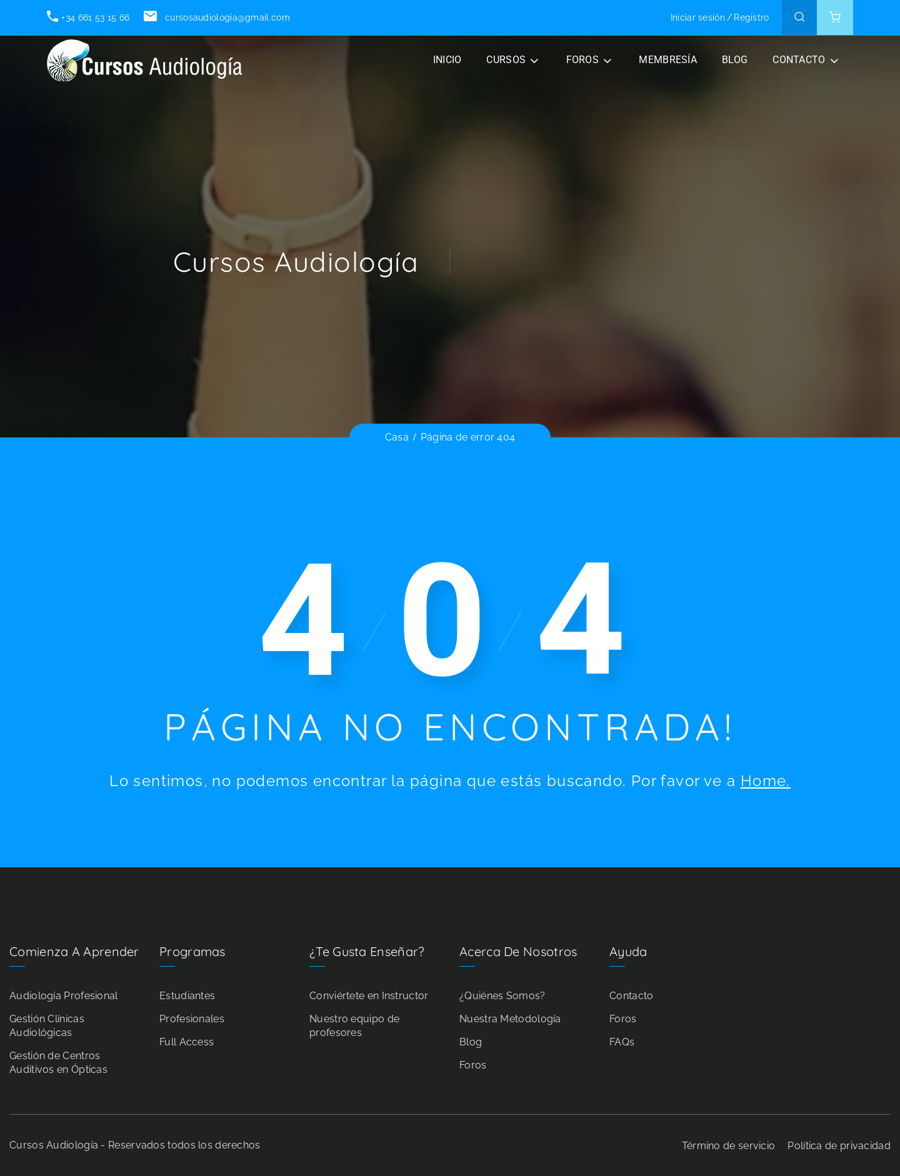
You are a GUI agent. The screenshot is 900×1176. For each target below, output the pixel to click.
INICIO (447, 60)
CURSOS (506, 60)
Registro (751, 17)
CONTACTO (798, 60)
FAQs (621, 1042)
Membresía (668, 60)
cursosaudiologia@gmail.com (216, 17)
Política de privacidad (839, 1146)
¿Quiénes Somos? (502, 996)
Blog (470, 1042)
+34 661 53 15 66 (88, 17)
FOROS (582, 60)
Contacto (631, 996)
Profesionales (191, 1019)
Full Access (186, 1042)
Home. (766, 781)
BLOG (735, 60)
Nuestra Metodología (510, 1019)
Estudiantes (187, 996)
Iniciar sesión (698, 17)
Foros (473, 1065)
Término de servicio (729, 1146)
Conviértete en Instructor (369, 996)
